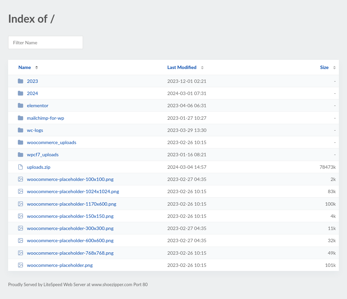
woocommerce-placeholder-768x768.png (66, 253)
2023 (28, 81)
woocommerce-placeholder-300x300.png (66, 228)
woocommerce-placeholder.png (55, 265)
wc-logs (30, 130)
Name (24, 67)
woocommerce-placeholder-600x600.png (66, 240)
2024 (28, 93)
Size (324, 67)
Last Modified (182, 67)
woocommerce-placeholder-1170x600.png (67, 204)
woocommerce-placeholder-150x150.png (66, 216)
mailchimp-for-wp (41, 118)
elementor (33, 105)
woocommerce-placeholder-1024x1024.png (68, 191)
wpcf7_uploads (38, 154)
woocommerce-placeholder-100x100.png (66, 179)
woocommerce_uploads (47, 142)
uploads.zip (34, 167)
